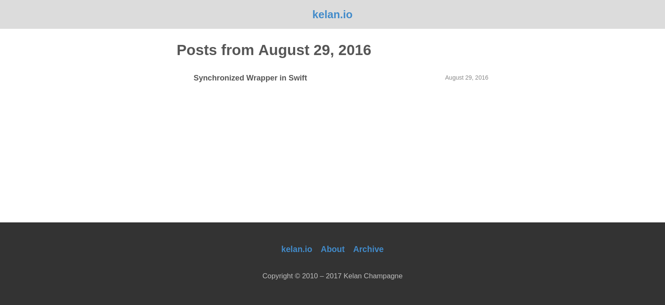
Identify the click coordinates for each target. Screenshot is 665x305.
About (333, 249)
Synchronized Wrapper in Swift (250, 78)
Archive (368, 249)
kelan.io (333, 14)
